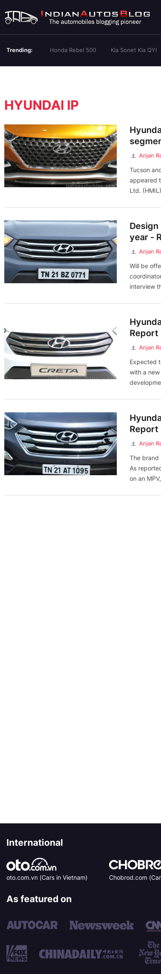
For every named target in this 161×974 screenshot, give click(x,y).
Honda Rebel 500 (73, 49)
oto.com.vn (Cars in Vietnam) (47, 877)
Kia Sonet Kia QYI (134, 49)
